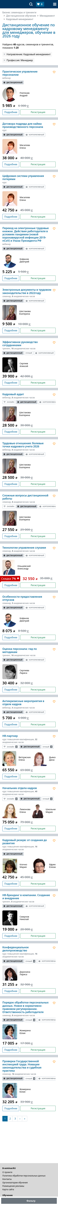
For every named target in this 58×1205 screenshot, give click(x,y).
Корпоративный (35, 135)
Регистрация (38, 112)
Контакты (7, 1179)
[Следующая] (20, 1118)
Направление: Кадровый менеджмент (29, 54)
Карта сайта (8, 1189)
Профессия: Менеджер (20, 60)
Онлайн (9, 402)
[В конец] (24, 1118)
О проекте (7, 1172)
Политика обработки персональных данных (24, 1175)
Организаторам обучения (15, 1182)
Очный (29, 353)
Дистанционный (13, 82)
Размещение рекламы (13, 1186)
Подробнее (10, 112)
